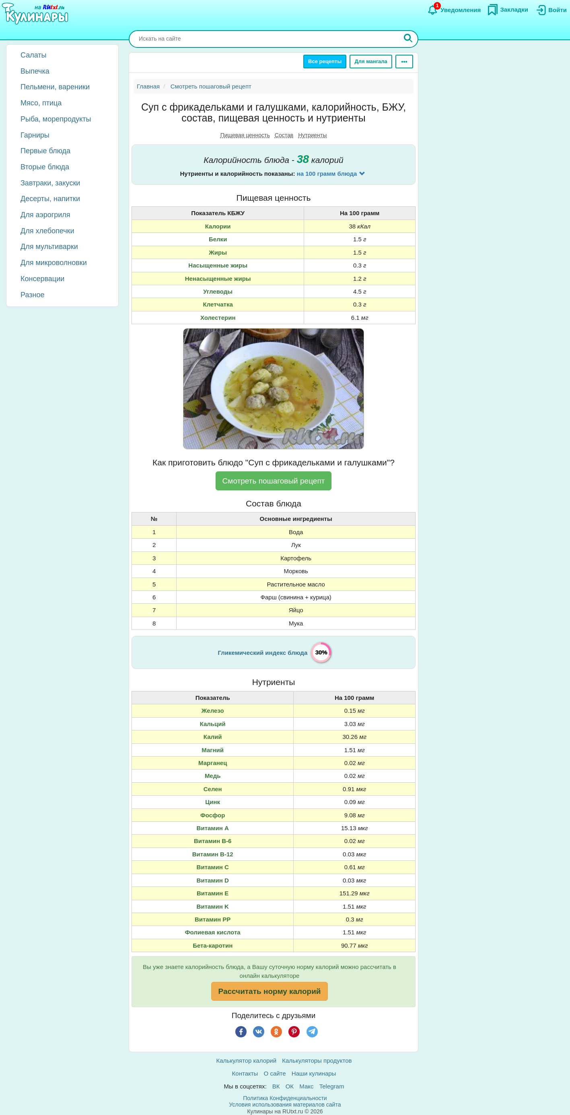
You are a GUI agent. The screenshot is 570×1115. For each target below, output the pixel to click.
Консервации (42, 279)
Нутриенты (312, 135)
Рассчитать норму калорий (269, 991)
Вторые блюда (45, 167)
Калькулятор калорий (246, 1060)
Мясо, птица (41, 103)
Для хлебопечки (47, 231)
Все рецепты (325, 61)
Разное (32, 295)
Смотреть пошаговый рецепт (273, 481)
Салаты (34, 55)
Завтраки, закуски (50, 183)
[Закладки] (507, 9)
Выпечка (35, 71)
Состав (284, 135)
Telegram (331, 1086)
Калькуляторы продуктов (317, 1060)
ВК (276, 1086)
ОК (290, 1086)
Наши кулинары (314, 1073)
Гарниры (35, 135)
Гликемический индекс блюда (263, 652)
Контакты (245, 1073)
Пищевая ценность (245, 135)
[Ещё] (404, 61)
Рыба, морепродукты (56, 119)
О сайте (275, 1073)
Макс (306, 1086)
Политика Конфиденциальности (285, 1098)
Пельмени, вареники (55, 87)
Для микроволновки (54, 263)
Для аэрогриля (45, 215)
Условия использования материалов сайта (285, 1104)
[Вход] (551, 10)
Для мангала (370, 61)
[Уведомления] (454, 10)
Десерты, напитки (50, 199)
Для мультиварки (49, 247)
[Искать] (408, 39)
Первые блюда (45, 151)
